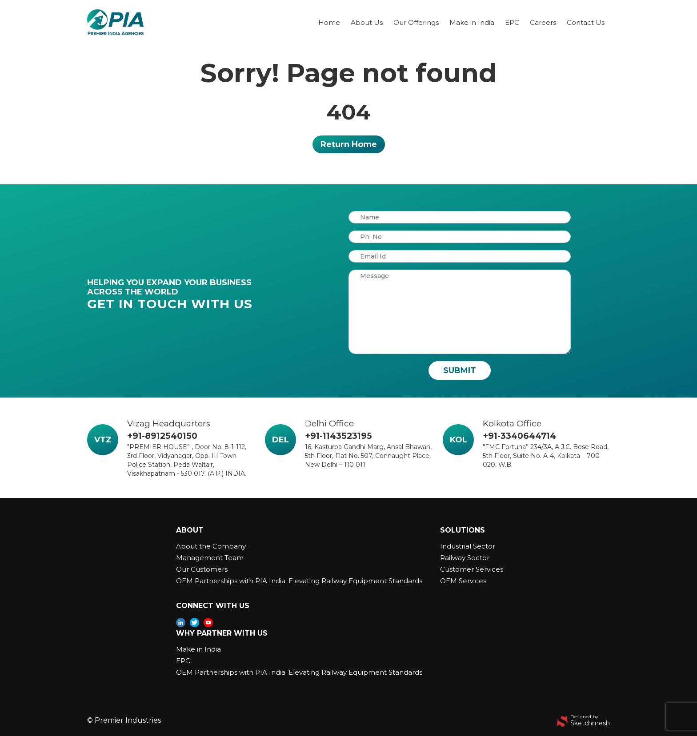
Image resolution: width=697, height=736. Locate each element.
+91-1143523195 (338, 436)
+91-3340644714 (519, 436)
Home (329, 22)
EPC (512, 22)
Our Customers (202, 569)
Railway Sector (464, 557)
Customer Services (471, 569)
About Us (367, 22)
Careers (543, 22)
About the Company (211, 546)
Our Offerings (416, 22)
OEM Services (463, 581)
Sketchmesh (590, 723)
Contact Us (586, 22)
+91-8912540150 (162, 436)
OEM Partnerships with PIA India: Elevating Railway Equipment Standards (299, 581)
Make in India (471, 22)
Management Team (210, 557)
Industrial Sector (467, 546)
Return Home (348, 144)
